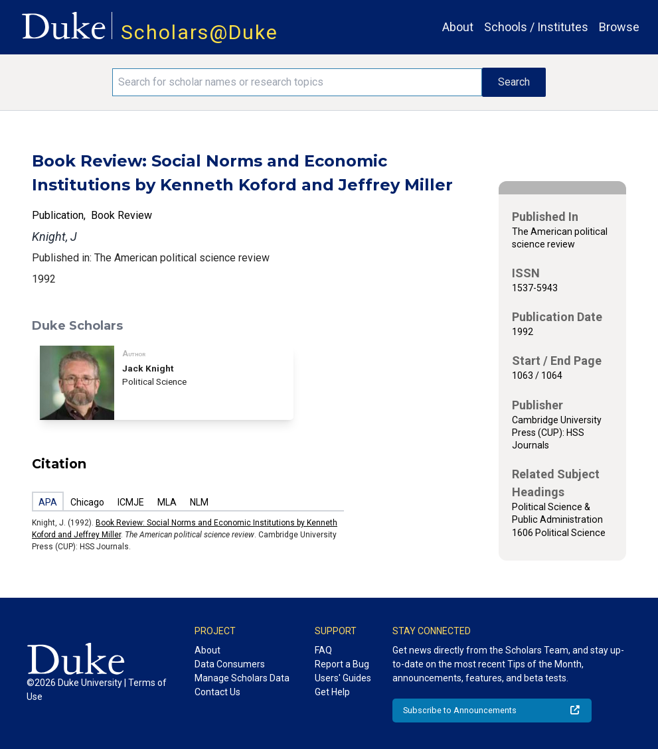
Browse (619, 27)
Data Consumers (230, 664)
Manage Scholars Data (242, 678)
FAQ (323, 650)
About (457, 27)
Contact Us (217, 692)
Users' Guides (343, 678)
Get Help (332, 692)
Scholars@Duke (199, 32)
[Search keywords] (297, 82)
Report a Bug (342, 664)
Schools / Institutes (536, 27)
